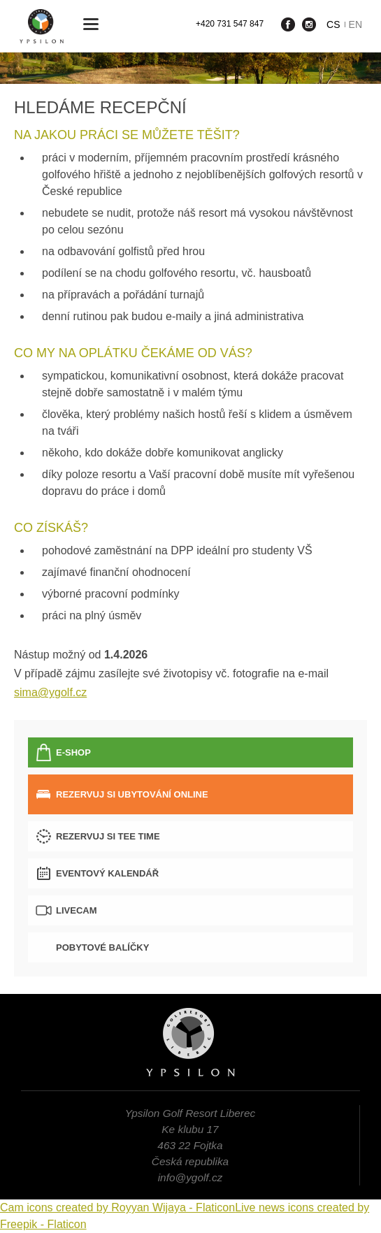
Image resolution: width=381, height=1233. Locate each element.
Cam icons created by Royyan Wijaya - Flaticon (117, 1207)
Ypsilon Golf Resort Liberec (41, 26)
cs (333, 24)
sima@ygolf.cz (50, 692)
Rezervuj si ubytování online (132, 794)
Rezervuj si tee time (108, 836)
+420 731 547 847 (230, 24)
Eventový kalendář (107, 873)
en (355, 24)
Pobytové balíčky (102, 947)
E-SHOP (73, 752)
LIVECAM (76, 910)
